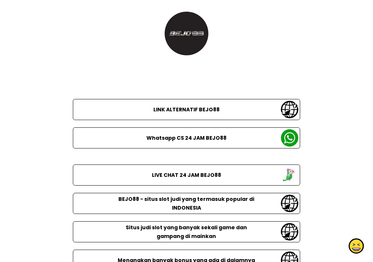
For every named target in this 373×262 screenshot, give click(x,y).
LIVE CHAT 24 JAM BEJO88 (186, 175)
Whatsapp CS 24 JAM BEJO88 (186, 138)
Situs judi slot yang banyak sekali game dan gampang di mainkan (186, 232)
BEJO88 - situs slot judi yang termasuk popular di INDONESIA (186, 203)
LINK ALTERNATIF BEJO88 (186, 109)
